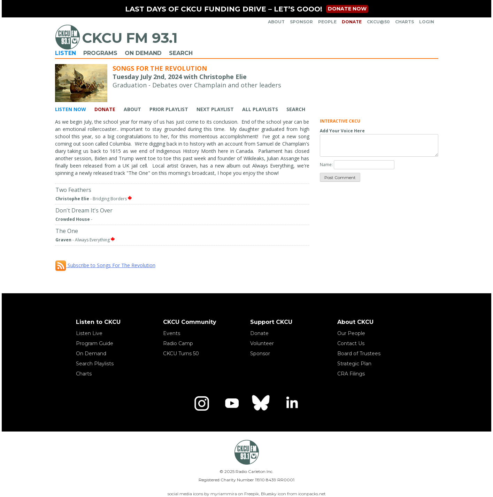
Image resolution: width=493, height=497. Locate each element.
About (276, 21)
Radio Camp (178, 343)
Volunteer (262, 343)
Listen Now (70, 109)
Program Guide (94, 343)
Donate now (347, 9)
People (327, 21)
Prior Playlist (168, 109)
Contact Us (350, 343)
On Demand (143, 53)
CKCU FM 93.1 (130, 37)
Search (181, 53)
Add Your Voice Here (342, 131)
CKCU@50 (378, 21)
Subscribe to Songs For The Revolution (105, 265)
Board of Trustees (358, 353)
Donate (352, 21)
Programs (100, 53)
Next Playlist (215, 109)
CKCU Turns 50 (181, 353)
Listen (65, 53)
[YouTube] (231, 403)
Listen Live (89, 333)
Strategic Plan (354, 363)
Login (426, 21)
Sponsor (301, 21)
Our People (351, 333)
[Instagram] (202, 403)
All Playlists (260, 109)
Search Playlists (95, 363)
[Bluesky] (261, 403)
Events (171, 333)
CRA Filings (351, 374)
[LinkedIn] (291, 403)
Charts (404, 21)
